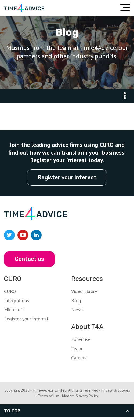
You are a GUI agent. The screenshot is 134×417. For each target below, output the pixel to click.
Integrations (16, 300)
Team (76, 348)
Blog (76, 300)
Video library (84, 291)
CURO (10, 291)
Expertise (80, 339)
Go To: (124, 96)
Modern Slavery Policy (80, 395)
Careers (78, 357)
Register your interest (67, 177)
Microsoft (14, 309)
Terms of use (48, 395)
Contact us (29, 259)
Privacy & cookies (115, 390)
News (77, 309)
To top (12, 411)
